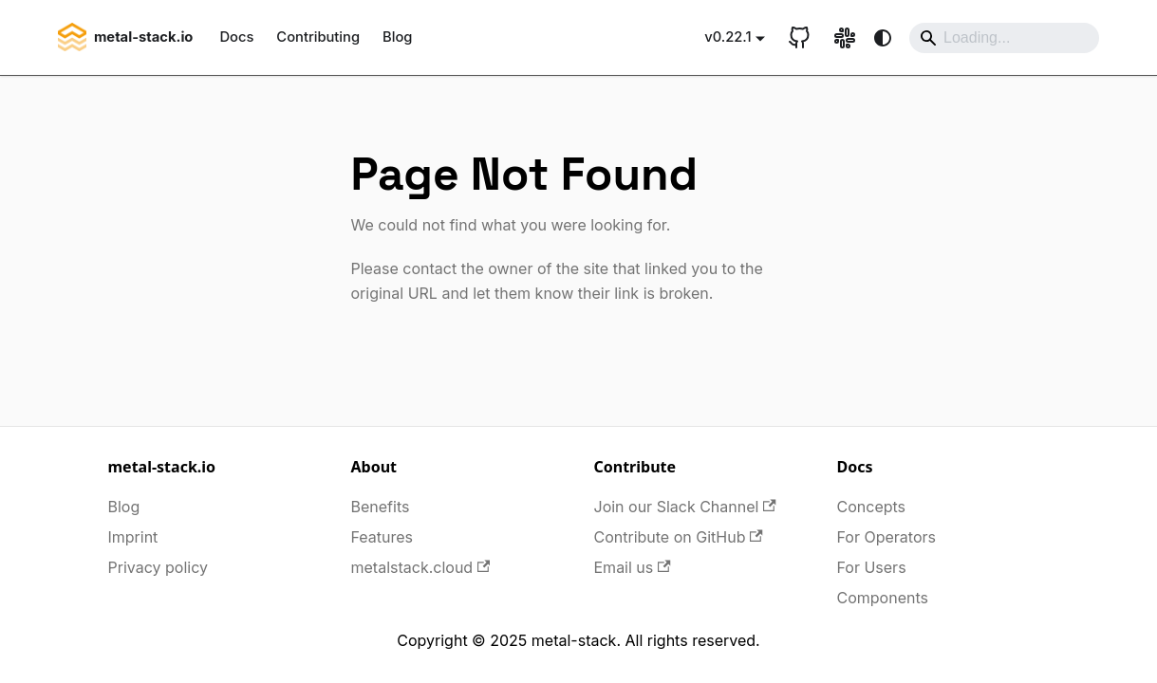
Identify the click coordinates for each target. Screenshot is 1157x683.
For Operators (886, 536)
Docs (236, 37)
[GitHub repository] (799, 38)
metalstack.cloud (421, 567)
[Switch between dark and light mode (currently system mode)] (883, 38)
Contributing (318, 37)
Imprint (133, 536)
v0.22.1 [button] (727, 37)
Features (382, 536)
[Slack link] (845, 38)
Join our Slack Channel (685, 506)
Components (882, 597)
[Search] (1004, 38)
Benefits (380, 506)
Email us (632, 567)
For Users (871, 567)
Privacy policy (158, 567)
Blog (397, 37)
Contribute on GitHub (678, 536)
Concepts (871, 506)
